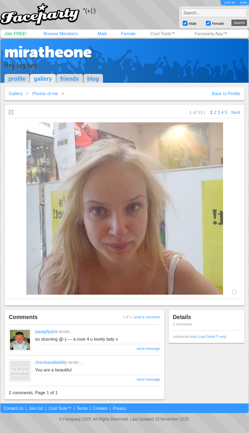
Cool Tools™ (162, 33)
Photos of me (45, 93)
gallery (43, 79)
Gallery (16, 93)
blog (93, 79)
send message (148, 349)
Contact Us (13, 408)
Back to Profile (226, 93)
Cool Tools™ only (212, 337)
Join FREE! (15, 33)
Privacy (119, 408)
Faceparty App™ (211, 33)
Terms (82, 408)
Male (102, 33)
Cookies (100, 408)
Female (128, 33)
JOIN (243, 2)
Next (235, 112)
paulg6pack (46, 331)
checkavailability (51, 362)
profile (17, 79)
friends (69, 79)
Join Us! (36, 408)
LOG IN (229, 2)
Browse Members (60, 33)
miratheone (48, 52)
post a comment (147, 317)
